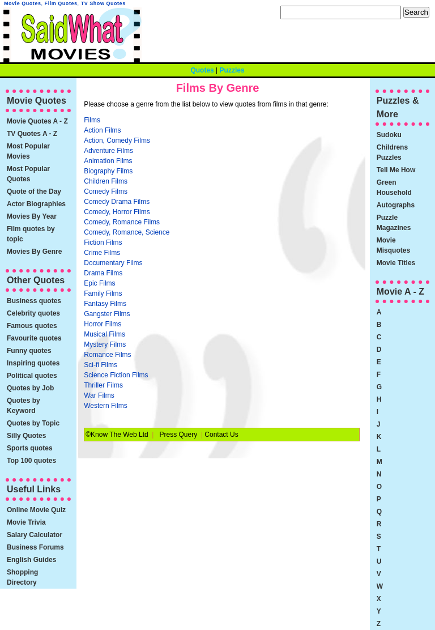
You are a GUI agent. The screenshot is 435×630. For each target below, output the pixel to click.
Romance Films (107, 355)
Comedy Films (105, 191)
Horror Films (102, 324)
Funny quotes (29, 351)
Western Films (105, 406)
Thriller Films (103, 385)
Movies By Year (32, 216)
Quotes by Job (30, 388)
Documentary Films (113, 263)
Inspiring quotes (33, 363)
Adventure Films (108, 151)
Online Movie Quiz (36, 510)
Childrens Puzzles (392, 152)
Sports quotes (30, 448)
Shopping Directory (22, 577)
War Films (99, 395)
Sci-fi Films (100, 365)
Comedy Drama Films (117, 202)
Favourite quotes (34, 338)
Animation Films (108, 161)
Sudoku (389, 135)
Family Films (103, 293)
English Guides (31, 560)
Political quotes (32, 376)
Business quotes (34, 301)
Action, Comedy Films (117, 140)
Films (92, 120)
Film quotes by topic (31, 234)
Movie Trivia (26, 522)
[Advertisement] (270, 200)
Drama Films (103, 273)
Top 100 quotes (31, 461)
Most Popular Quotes (28, 174)
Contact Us (221, 435)
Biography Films (108, 171)
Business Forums (35, 547)
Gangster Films (107, 314)
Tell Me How (396, 170)
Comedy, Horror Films (117, 212)
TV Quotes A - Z (32, 134)
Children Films (105, 181)
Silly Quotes (26, 436)
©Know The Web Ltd (117, 435)
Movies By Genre (34, 252)
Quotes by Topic (33, 423)
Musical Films (104, 334)
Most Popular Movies (28, 151)
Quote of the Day (34, 191)
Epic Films (99, 283)
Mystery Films (105, 344)
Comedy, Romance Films (122, 222)
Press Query (179, 435)
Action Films (102, 130)
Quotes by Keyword (23, 406)
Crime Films (102, 253)
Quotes (202, 70)
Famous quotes (32, 326)
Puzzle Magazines (394, 223)
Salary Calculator (34, 535)
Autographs (396, 205)
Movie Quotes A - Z (37, 121)
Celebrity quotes (33, 313)
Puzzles (232, 70)
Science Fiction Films (116, 375)
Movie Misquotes (393, 245)
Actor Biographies (36, 204)
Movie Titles (396, 263)
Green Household (394, 187)
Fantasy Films (105, 304)
